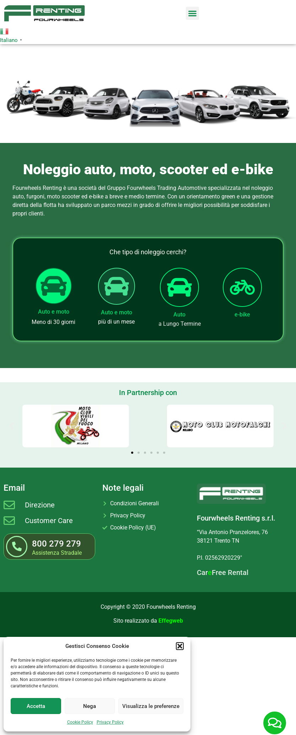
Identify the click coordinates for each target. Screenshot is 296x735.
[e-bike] (242, 287)
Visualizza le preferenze (150, 706)
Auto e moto (53, 311)
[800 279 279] (16, 546)
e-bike (242, 314)
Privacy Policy (110, 722)
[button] (179, 646)
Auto (179, 314)
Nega (89, 706)
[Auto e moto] (54, 286)
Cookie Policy (80, 722)
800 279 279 (56, 544)
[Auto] (179, 287)
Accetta (36, 706)
